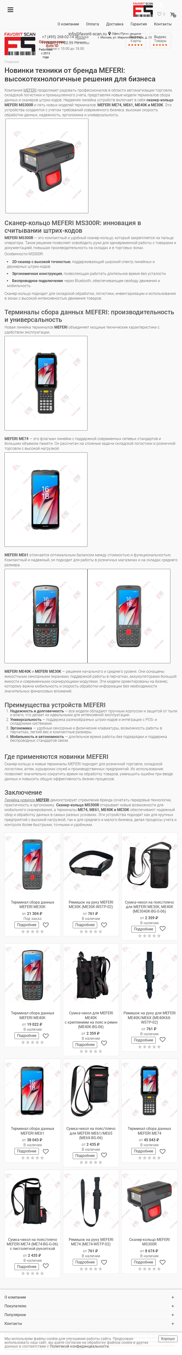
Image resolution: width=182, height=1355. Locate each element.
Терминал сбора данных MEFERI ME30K (32, 904)
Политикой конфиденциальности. (80, 1346)
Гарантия (139, 24)
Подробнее (26, 925)
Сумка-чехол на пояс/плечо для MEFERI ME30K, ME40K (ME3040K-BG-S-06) (149, 907)
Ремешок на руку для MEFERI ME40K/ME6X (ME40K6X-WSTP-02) (149, 1017)
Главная (12, 62)
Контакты (163, 24)
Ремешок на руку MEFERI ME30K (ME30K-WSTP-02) (91, 904)
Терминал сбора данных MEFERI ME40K (32, 1015)
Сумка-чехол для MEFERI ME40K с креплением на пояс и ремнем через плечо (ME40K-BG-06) (91, 1020)
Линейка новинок (27, 800)
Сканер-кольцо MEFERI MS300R (149, 1241)
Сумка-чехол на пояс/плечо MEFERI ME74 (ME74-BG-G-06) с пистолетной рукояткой (32, 1244)
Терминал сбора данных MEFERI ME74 (149, 1130)
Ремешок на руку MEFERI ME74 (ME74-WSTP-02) (91, 1241)
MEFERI (29, 90)
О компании (68, 24)
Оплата (92, 24)
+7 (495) (58, 37)
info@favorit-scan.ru (87, 33)
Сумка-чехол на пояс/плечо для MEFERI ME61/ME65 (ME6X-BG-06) (90, 1133)
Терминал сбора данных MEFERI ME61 (32, 1130)
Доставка (114, 24)
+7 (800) (57, 43)
